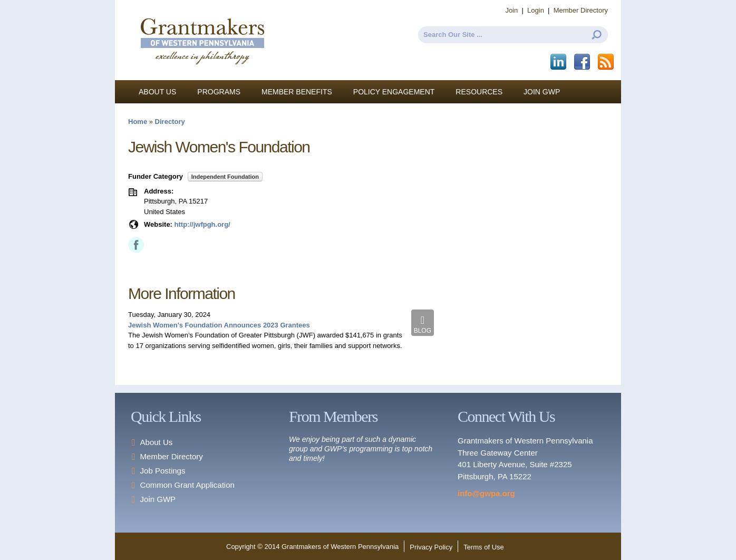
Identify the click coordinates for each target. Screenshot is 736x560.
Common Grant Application (187, 484)
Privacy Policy (431, 547)
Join (511, 10)
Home (137, 121)
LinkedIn (559, 62)
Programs (218, 92)
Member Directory (581, 10)
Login (535, 10)
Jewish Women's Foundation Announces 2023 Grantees (219, 325)
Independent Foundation (225, 176)
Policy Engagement (394, 92)
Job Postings (163, 470)
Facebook (583, 62)
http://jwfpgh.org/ (202, 224)
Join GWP (542, 92)
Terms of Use (483, 547)
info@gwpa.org (486, 493)
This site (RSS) (606, 62)
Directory (170, 121)
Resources (479, 92)
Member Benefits (297, 92)
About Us (157, 92)
